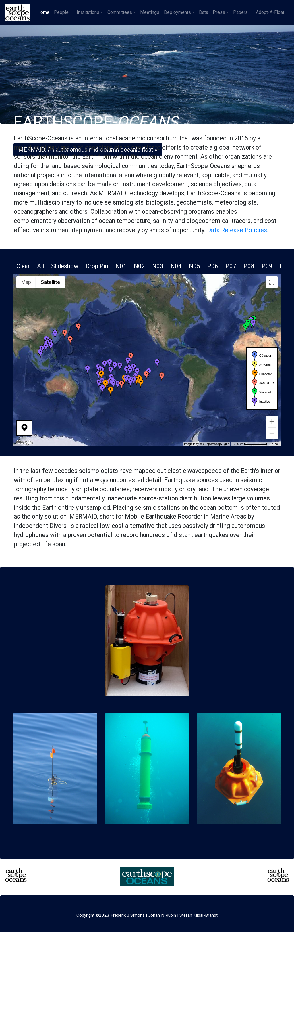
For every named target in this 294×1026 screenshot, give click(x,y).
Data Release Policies (237, 230)
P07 (230, 266)
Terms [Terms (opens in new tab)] (274, 444)
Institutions (88, 12)
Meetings (149, 12)
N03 (157, 266)
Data (203, 12)
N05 (194, 266)
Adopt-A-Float (270, 12)
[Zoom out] (272, 433)
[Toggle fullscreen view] (272, 282)
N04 (176, 266)
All (40, 266)
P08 (248, 266)
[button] (137, 372)
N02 (139, 266)
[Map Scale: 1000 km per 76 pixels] (249, 444)
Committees (119, 12)
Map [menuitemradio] (26, 282)
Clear (23, 266)
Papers (240, 12)
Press (219, 12)
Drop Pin (97, 266)
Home (44, 12)
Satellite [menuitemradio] (50, 282)
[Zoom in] (272, 421)
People (61, 12)
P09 (267, 266)
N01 (121, 266)
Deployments (177, 12)
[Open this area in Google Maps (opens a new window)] (24, 442)
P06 (212, 266)
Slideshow (64, 266)
